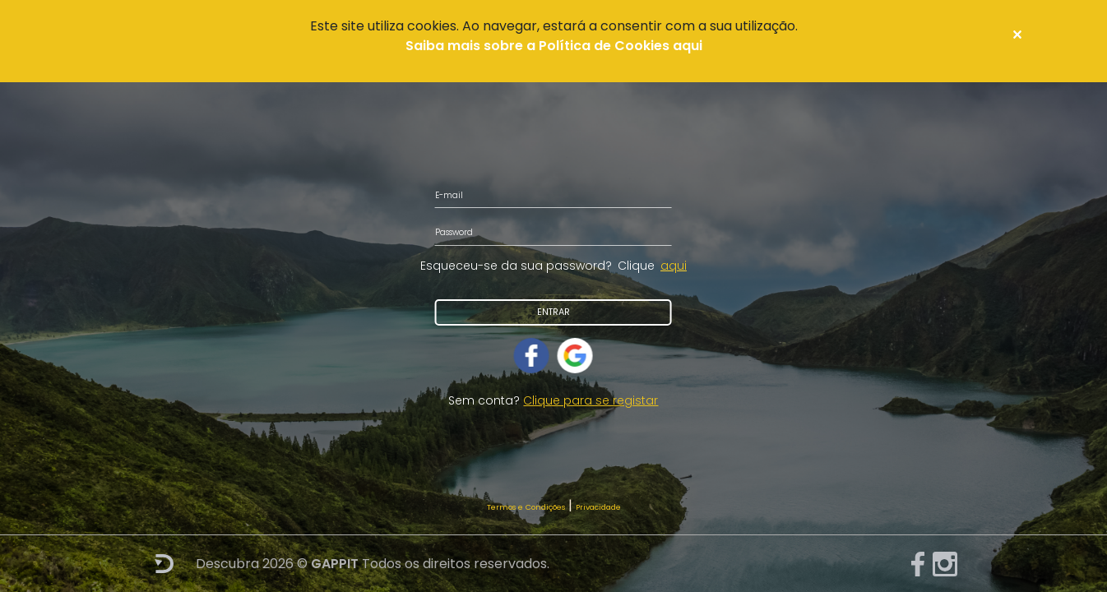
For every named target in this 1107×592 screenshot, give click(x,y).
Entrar (553, 312)
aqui (673, 265)
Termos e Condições (526, 507)
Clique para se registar (590, 400)
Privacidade (598, 507)
